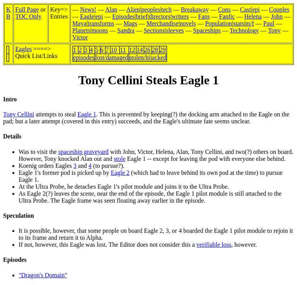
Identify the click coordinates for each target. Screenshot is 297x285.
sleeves (175, 30)
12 (132, 49)
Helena (252, 16)
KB (8, 13)
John (277, 16)
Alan (111, 9)
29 (163, 49)
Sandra (125, 30)
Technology (244, 30)
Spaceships (206, 30)
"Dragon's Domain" (43, 275)
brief (141, 16)
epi (256, 9)
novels (188, 23)
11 (123, 49)
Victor (80, 37)
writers (180, 16)
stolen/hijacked (148, 57)
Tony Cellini (18, 114)
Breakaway (195, 9)
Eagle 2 (120, 172)
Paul (268, 23)
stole (119, 158)
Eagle (87, 16)
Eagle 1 (86, 114)
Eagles (23, 49)
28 (155, 49)
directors (160, 16)
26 (147, 49)
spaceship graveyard (83, 151)
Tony (274, 30)
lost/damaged (111, 57)
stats (238, 23)
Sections (154, 30)
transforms (101, 23)
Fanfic (227, 16)
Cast (245, 9)
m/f (250, 23)
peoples (150, 9)
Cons (224, 9)
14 (140, 49)
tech (166, 9)
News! (88, 9)
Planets (81, 30)
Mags (130, 23)
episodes (83, 57)
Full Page (27, 9)
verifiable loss (213, 244)
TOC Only (28, 16)
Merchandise (163, 23)
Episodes (123, 16)
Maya (79, 23)
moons (100, 30)
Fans (204, 16)
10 (114, 49)
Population (218, 23)
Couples (279, 9)
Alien (133, 9)
